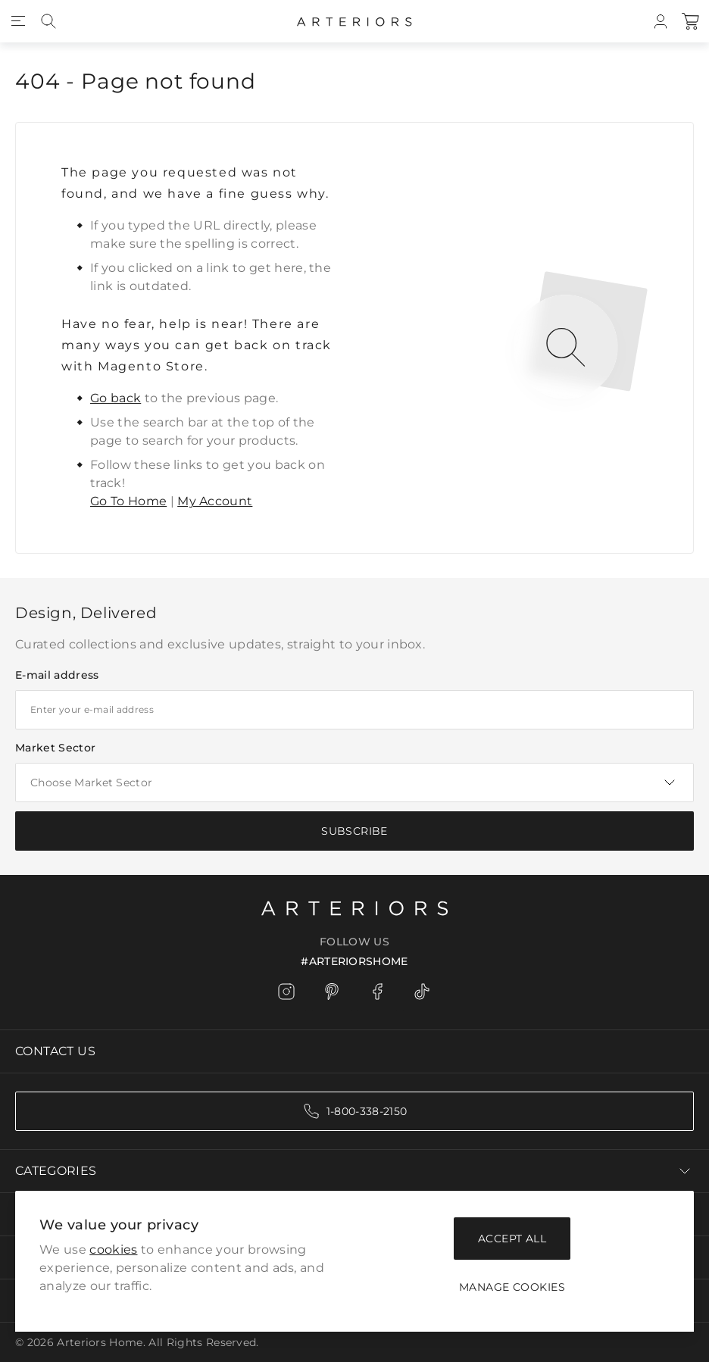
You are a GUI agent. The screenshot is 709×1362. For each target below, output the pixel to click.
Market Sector (55, 747)
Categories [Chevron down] (354, 1171)
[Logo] (354, 906)
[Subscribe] (354, 831)
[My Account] (660, 21)
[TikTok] (422, 991)
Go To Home (128, 501)
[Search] (48, 21)
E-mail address (56, 675)
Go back (115, 398)
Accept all (512, 1238)
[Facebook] (377, 991)
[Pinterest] (331, 991)
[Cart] (691, 21)
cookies (113, 1249)
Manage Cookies (512, 1287)
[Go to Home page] (354, 22)
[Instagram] (286, 991)
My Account (214, 501)
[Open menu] (18, 21)
